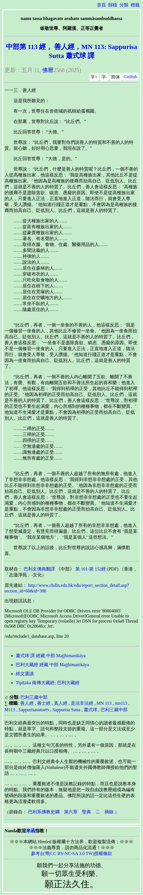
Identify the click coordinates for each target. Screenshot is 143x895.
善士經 (44, 703)
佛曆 (47, 70)
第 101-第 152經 (90, 569)
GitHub (130, 76)
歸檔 (112, 5)
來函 (30, 830)
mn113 (121, 703)
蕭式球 (90, 709)
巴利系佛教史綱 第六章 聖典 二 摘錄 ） (73, 811)
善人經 (27, 703)
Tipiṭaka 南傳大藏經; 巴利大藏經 (48, 682)
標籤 (135, 5)
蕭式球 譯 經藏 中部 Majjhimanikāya (51, 655)
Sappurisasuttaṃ (34, 709)
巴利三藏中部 (34, 697)
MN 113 (104, 703)
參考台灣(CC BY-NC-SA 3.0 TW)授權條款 (71, 853)
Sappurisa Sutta (66, 709)
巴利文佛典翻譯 (39, 569)
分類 (123, 5)
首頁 (101, 5)
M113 (9, 709)
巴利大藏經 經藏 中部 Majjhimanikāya (52, 664)
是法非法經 (82, 703)
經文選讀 (25, 673)
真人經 (60, 703)
